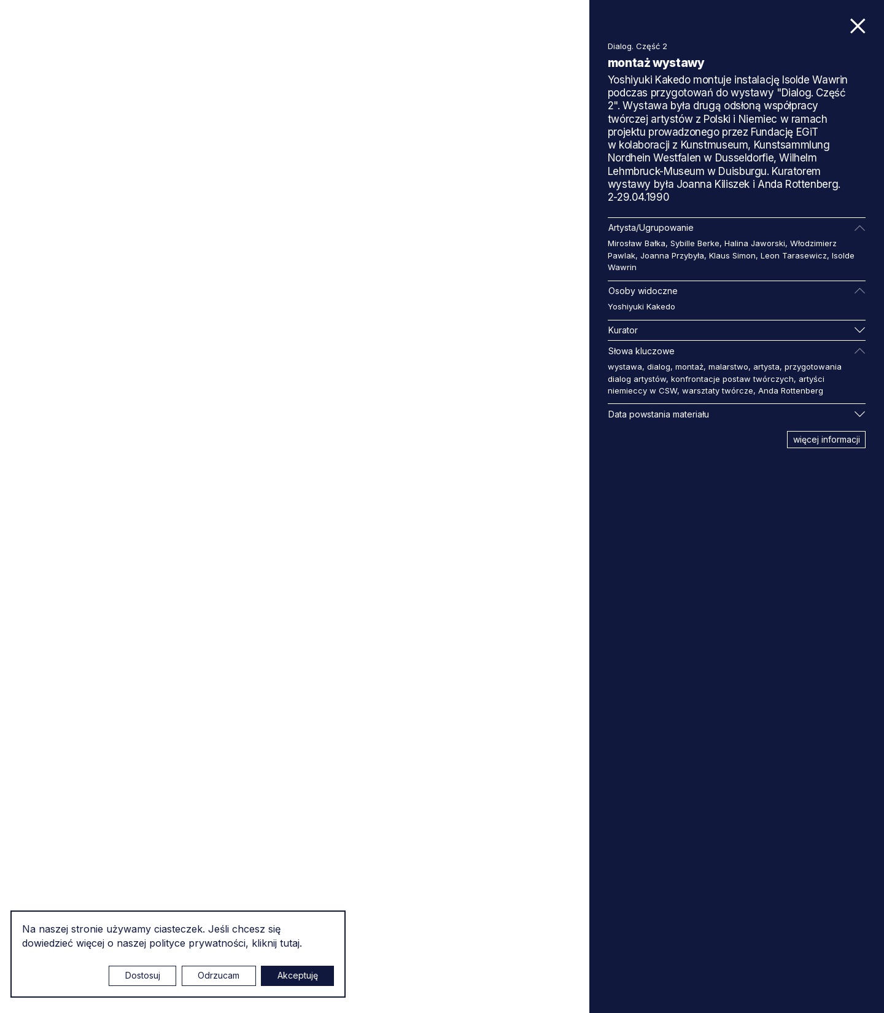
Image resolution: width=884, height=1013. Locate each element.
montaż (689, 366)
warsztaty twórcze (717, 390)
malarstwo (728, 366)
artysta (766, 366)
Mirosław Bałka (636, 243)
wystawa (625, 366)
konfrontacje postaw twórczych (732, 379)
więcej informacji (826, 439)
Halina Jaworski (754, 243)
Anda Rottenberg (790, 390)
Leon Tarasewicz (794, 255)
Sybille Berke (694, 243)
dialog (658, 366)
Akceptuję (297, 975)
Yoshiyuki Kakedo (641, 306)
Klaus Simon (732, 255)
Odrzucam (218, 975)
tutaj (290, 943)
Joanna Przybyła (672, 255)
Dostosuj (142, 975)
